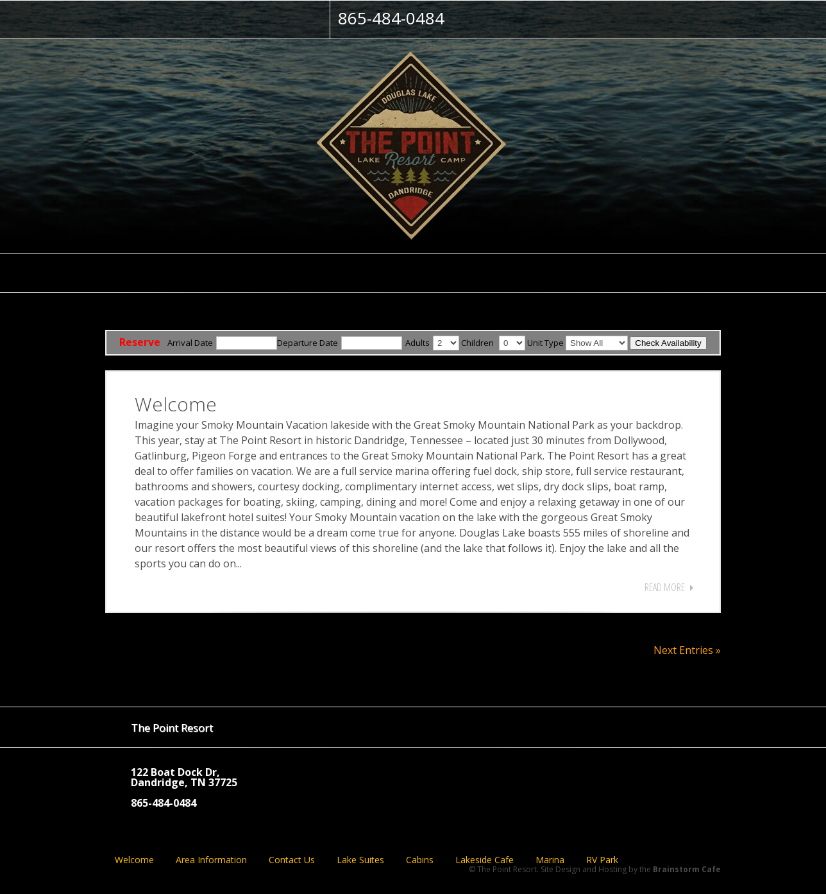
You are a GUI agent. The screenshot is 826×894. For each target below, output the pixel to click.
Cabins (420, 859)
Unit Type (545, 342)
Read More (665, 587)
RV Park (602, 859)
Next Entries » (687, 650)
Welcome (176, 404)
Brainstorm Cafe (687, 869)
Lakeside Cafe (484, 859)
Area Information (211, 859)
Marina (549, 859)
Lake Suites (360, 859)
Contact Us (292, 859)
